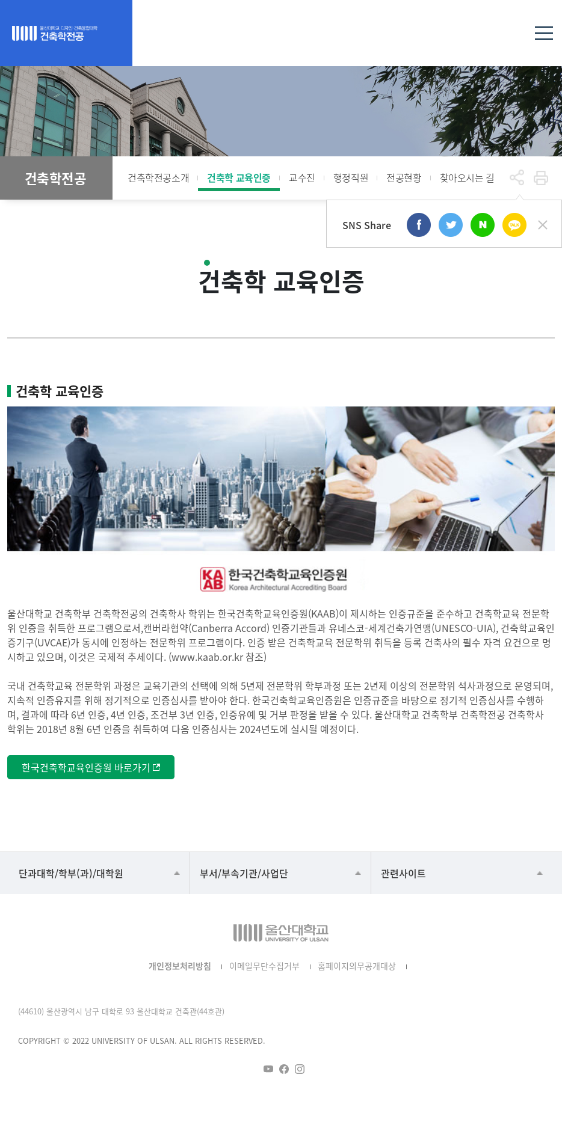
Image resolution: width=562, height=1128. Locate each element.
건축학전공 (56, 178)
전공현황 (403, 177)
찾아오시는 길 (467, 177)
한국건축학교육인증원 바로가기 (86, 767)
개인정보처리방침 (180, 966)
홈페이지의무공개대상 (357, 966)
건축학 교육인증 (239, 177)
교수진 (302, 177)
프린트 (541, 178)
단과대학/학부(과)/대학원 (71, 873)
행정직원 (350, 177)
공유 (517, 178)
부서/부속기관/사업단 (244, 873)
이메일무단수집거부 (264, 966)
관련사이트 (403, 873)
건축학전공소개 (158, 177)
